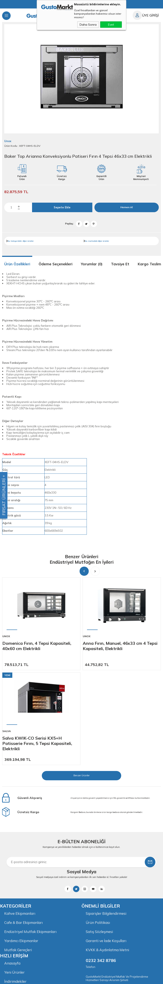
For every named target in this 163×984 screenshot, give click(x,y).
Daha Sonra (88, 24)
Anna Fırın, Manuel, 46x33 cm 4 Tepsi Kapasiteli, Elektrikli (120, 646)
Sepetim (11, 904)
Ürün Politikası (98, 827)
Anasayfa (12, 868)
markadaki (92, 241)
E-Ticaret (68, 978)
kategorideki (16, 241)
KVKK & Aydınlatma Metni (107, 855)
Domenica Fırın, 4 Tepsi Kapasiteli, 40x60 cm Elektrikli (36, 646)
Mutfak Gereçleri (18, 855)
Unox (6, 636)
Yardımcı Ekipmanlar (21, 846)
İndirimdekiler (15, 886)
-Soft (58, 978)
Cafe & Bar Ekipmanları (23, 827)
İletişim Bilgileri (16, 914)
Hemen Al (126, 207)
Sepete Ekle (62, 207)
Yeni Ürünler (14, 877)
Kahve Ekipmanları (19, 818)
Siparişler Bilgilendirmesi (106, 818)
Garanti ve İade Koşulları (106, 846)
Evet (111, 24)
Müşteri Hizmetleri (19, 895)
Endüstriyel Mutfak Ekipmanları (30, 837)
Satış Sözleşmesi (99, 837)
